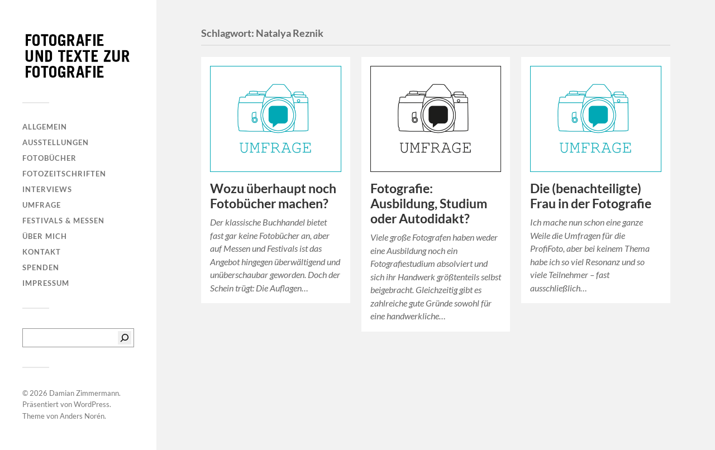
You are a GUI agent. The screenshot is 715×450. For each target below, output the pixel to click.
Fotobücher (49, 158)
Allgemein (44, 126)
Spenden (40, 267)
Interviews (47, 189)
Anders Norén (82, 415)
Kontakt (41, 251)
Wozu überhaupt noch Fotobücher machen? (273, 196)
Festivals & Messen (63, 220)
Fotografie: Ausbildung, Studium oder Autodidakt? (428, 203)
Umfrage (41, 204)
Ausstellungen (55, 142)
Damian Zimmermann (84, 393)
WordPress (91, 404)
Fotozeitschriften (64, 173)
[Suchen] (124, 337)
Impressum (45, 283)
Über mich (44, 236)
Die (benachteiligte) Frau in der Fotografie (590, 196)
